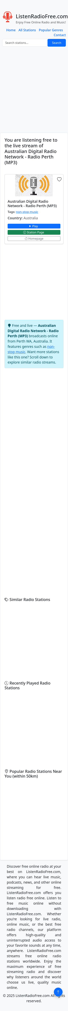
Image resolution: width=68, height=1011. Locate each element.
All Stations (27, 30)
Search (56, 43)
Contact (60, 35)
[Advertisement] (34, 89)
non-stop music (27, 212)
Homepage (34, 239)
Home (11, 30)
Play (34, 226)
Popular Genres (51, 30)
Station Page (34, 232)
